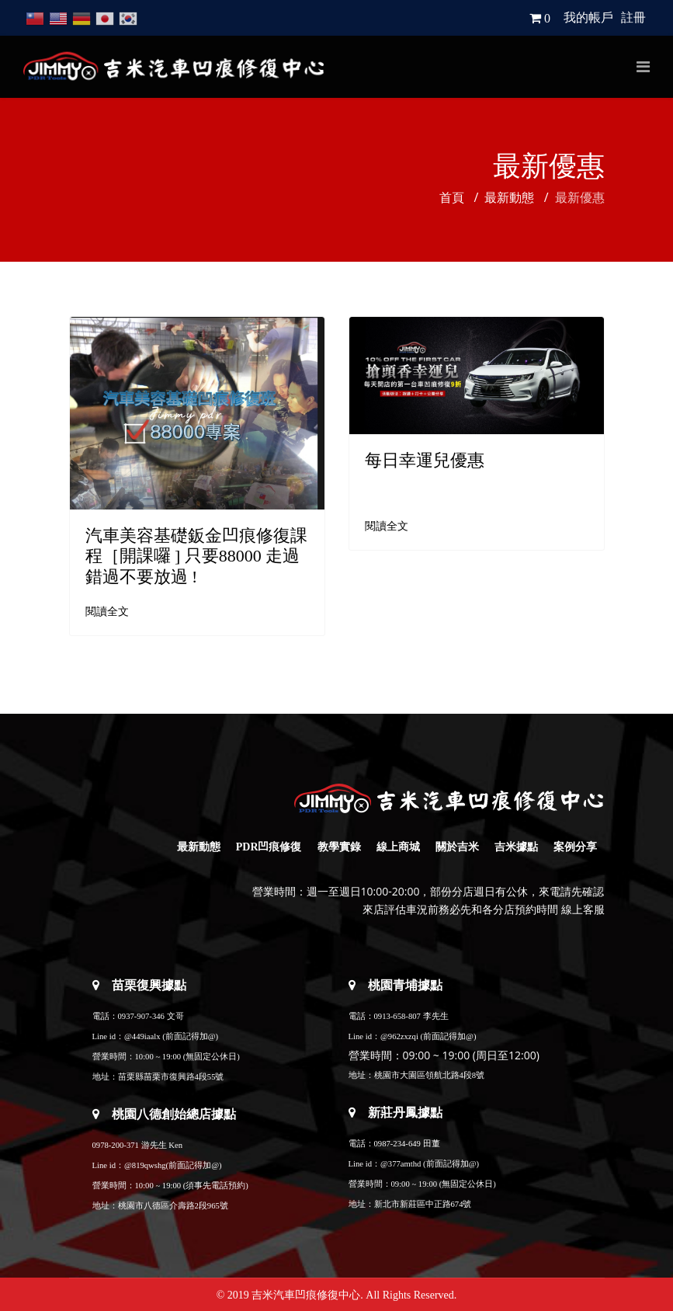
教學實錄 (339, 847)
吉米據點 (516, 847)
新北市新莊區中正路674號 (423, 1204)
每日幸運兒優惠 (424, 460)
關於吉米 (457, 847)
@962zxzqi (399, 1036)
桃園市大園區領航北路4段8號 (429, 1075)
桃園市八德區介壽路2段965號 (173, 1205)
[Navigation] (643, 67)
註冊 (633, 17)
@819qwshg (145, 1165)
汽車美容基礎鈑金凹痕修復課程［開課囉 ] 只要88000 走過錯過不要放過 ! (196, 556)
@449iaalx (142, 1036)
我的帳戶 (588, 17)
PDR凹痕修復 (269, 847)
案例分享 (575, 847)
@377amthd (400, 1164)
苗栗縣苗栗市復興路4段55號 (171, 1077)
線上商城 (398, 847)
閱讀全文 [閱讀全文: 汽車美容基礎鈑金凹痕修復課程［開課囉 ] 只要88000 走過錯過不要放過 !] (107, 611)
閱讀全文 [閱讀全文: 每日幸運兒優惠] (386, 526)
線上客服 (583, 910)
